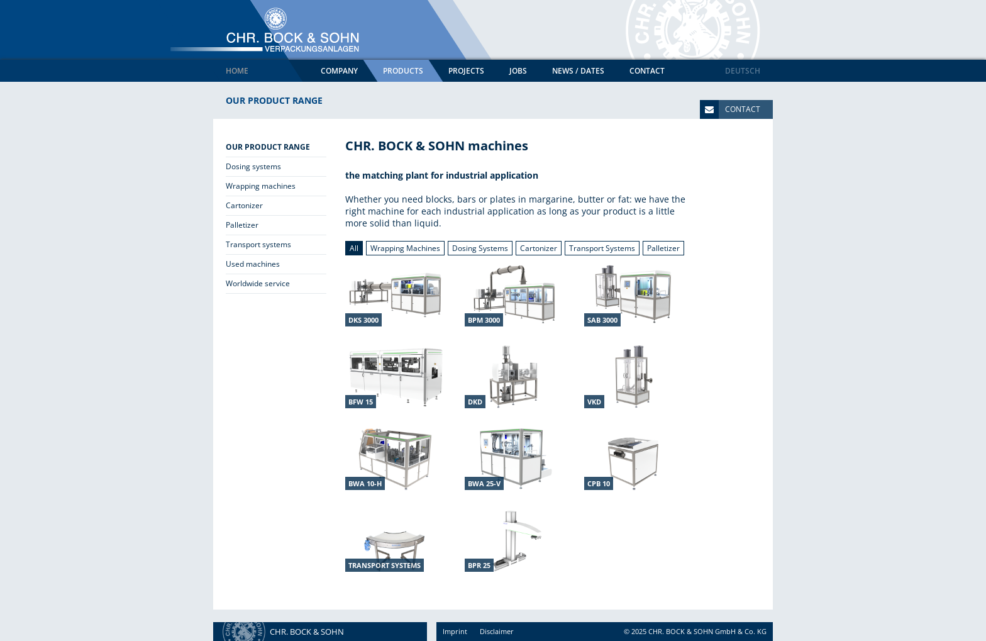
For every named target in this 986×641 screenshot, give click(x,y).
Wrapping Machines (405, 248)
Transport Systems (602, 248)
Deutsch (742, 70)
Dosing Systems (480, 248)
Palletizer (663, 248)
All (354, 248)
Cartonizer (538, 248)
